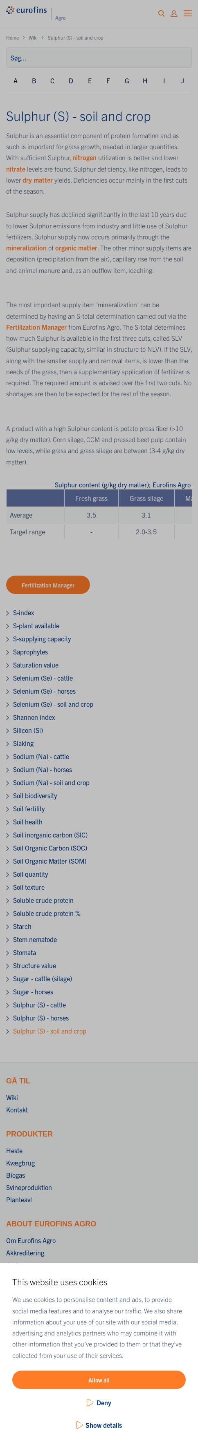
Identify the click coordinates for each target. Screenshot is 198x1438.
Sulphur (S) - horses (41, 1018)
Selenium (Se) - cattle (43, 678)
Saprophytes (30, 652)
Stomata (24, 952)
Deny (104, 1402)
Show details (104, 1425)
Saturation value (36, 665)
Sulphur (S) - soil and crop (49, 1031)
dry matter (37, 180)
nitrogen (84, 157)
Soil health (28, 821)
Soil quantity (30, 874)
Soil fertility (29, 808)
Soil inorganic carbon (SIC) (50, 835)
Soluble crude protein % (47, 913)
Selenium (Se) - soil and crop (53, 704)
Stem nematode (35, 939)
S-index (23, 612)
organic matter (76, 247)
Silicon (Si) (28, 730)
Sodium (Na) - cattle (41, 756)
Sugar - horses (33, 991)
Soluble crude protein (43, 900)
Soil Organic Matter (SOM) (49, 861)
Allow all (99, 1380)
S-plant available (36, 625)
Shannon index (34, 717)
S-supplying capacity (42, 638)
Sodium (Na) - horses (42, 769)
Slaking (23, 743)
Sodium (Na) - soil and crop (51, 782)
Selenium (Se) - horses (44, 691)
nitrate (16, 169)
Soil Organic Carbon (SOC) (50, 848)
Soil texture (29, 887)
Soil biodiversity (35, 795)
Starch (22, 926)
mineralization (27, 247)
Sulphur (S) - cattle (39, 1004)
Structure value (34, 965)
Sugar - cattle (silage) (42, 978)
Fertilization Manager (36, 327)
